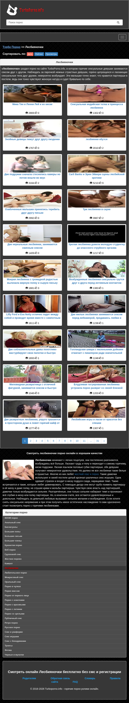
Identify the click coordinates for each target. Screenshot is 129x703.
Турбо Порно (11, 47)
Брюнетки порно (13, 545)
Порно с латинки (13, 609)
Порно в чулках (13, 586)
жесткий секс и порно (87, 474)
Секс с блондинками (15, 641)
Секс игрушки (12, 636)
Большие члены (13, 541)
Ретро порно (11, 623)
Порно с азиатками (14, 600)
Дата (30, 54)
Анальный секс (13, 522)
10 (77, 440)
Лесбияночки (11, 568)
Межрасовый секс (14, 577)
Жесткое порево (13, 559)
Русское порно (12, 627)
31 (97, 440)
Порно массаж (12, 591)
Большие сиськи (13, 536)
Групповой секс (13, 554)
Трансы (9, 646)
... (91, 440)
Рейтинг (39, 54)
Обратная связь (60, 678)
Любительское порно (16, 573)
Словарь (90, 678)
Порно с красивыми (15, 605)
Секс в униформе (14, 632)
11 (84, 440)
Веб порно (10, 550)
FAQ (75, 681)
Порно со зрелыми (14, 614)
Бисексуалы (11, 527)
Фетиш (8, 650)
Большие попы (12, 531)
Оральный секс (13, 582)
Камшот (9, 563)
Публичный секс (13, 618)
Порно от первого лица (17, 595)
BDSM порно (11, 518)
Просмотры (51, 54)
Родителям (29, 678)
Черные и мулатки (14, 655)
